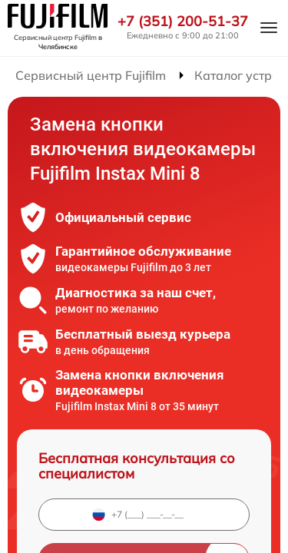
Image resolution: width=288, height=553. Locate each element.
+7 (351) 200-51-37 (183, 21)
